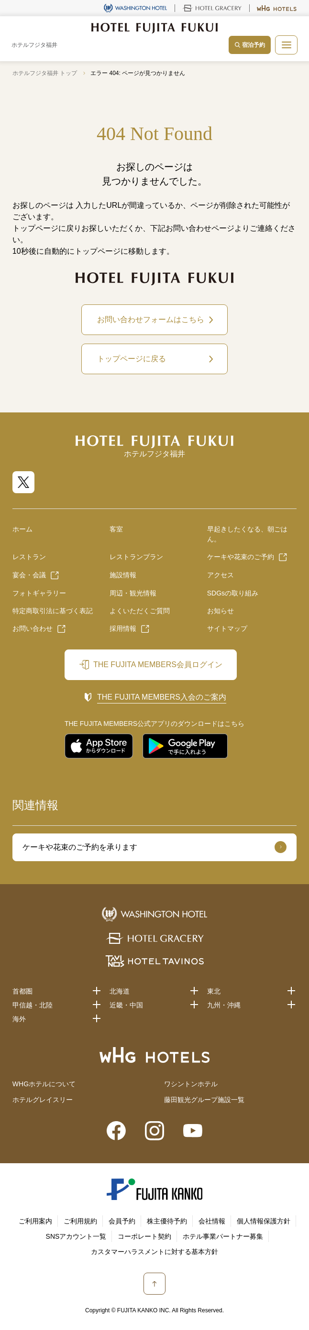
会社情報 (212, 1221)
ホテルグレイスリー (42, 1099)
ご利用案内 (35, 1221)
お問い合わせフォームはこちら (150, 319)
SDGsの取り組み (232, 593)
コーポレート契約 (144, 1236)
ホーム (22, 529)
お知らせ (220, 611)
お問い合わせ (32, 628)
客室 (116, 529)
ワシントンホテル (191, 1084)
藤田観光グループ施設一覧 (204, 1099)
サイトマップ (227, 628)
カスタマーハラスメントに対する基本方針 (154, 1251)
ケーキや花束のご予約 (240, 557)
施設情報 (123, 575)
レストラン (29, 557)
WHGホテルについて (44, 1084)
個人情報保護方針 (263, 1221)
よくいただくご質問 (140, 611)
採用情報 (123, 628)
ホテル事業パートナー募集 (223, 1236)
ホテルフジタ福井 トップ (44, 73)
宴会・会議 (29, 575)
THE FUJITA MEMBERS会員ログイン (157, 664)
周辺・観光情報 (133, 593)
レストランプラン (136, 557)
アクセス (220, 575)
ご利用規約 (80, 1221)
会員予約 (122, 1221)
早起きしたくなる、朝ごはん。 (247, 534)
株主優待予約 (167, 1221)
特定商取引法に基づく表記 (52, 611)
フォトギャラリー (39, 593)
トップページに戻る (131, 359)
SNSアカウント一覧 (76, 1236)
